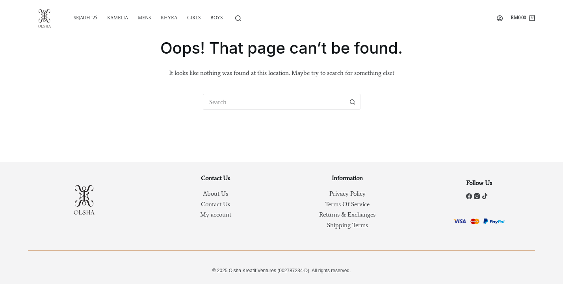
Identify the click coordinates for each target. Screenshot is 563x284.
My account (215, 214)
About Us (215, 193)
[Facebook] (469, 196)
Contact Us (215, 204)
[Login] (500, 18)
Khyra (169, 18)
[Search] (238, 18)
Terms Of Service (347, 204)
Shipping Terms (347, 225)
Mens (144, 18)
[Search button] (352, 102)
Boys (216, 18)
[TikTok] (485, 196)
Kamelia (117, 18)
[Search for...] (274, 102)
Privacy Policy (347, 193)
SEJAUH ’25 (85, 18)
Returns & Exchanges (347, 214)
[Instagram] (477, 196)
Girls (194, 18)
